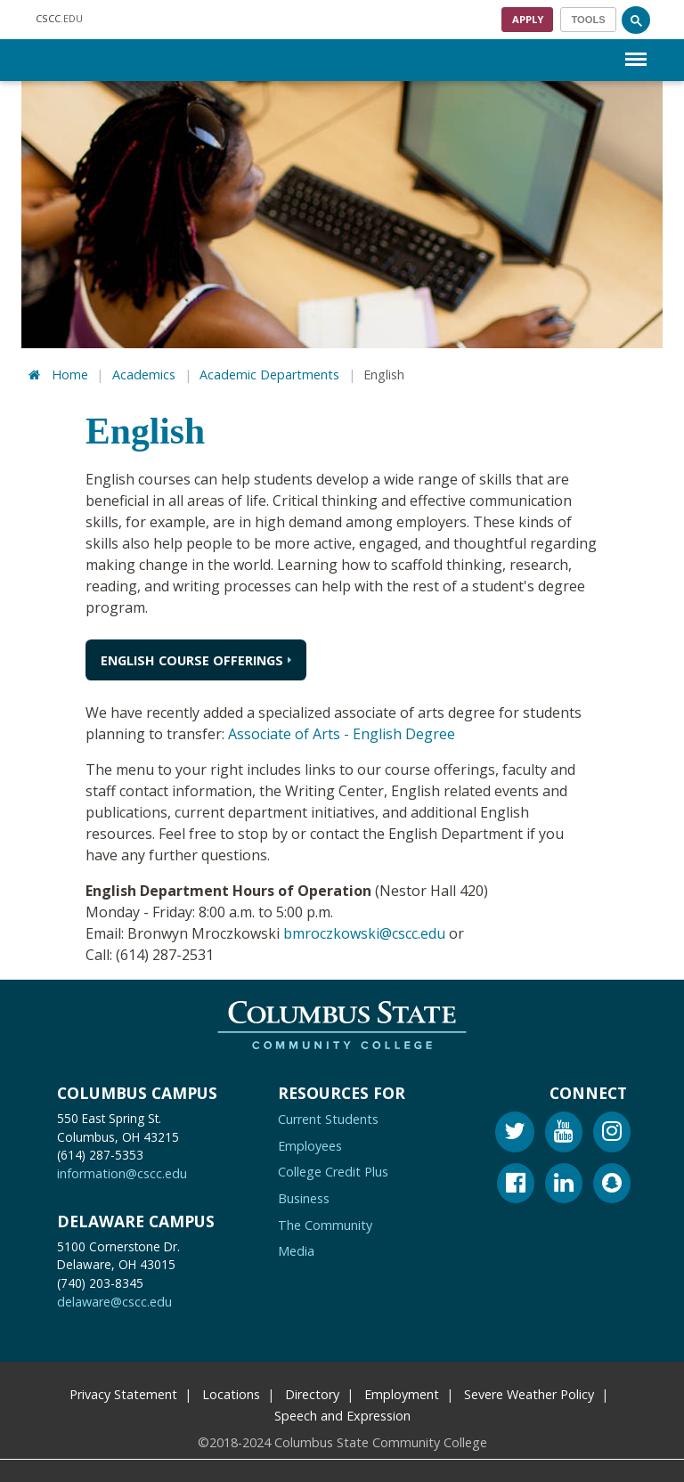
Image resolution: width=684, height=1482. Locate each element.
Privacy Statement (123, 1394)
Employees (310, 1145)
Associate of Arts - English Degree (341, 734)
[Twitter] (515, 1134)
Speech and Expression (342, 1415)
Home (70, 374)
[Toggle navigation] (588, 19)
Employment (401, 1394)
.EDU (59, 20)
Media (296, 1250)
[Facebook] (515, 1185)
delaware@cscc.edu (114, 1302)
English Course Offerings (192, 660)
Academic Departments (269, 374)
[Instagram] (612, 1134)
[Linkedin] (564, 1185)
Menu (636, 50)
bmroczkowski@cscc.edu (364, 933)
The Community (325, 1225)
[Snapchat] (612, 1185)
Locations (231, 1394)
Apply (527, 19)
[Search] (636, 19)
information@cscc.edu (122, 1174)
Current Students (328, 1119)
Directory (312, 1394)
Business (304, 1198)
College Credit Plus (333, 1172)
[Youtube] (564, 1134)
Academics (143, 374)
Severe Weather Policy (529, 1394)
